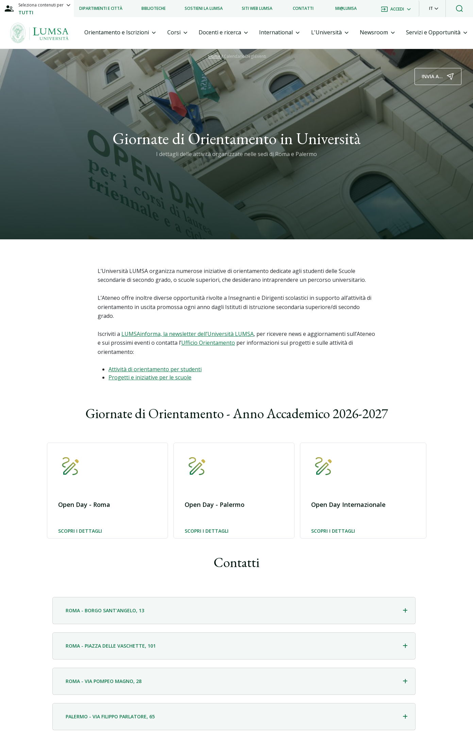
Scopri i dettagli (80, 531)
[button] (434, 8)
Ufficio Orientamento (208, 342)
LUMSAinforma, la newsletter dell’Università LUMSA (187, 334)
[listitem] (101, 8)
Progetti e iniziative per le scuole (149, 377)
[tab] (120, 32)
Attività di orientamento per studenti (155, 369)
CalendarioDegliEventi (245, 56)
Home (214, 56)
